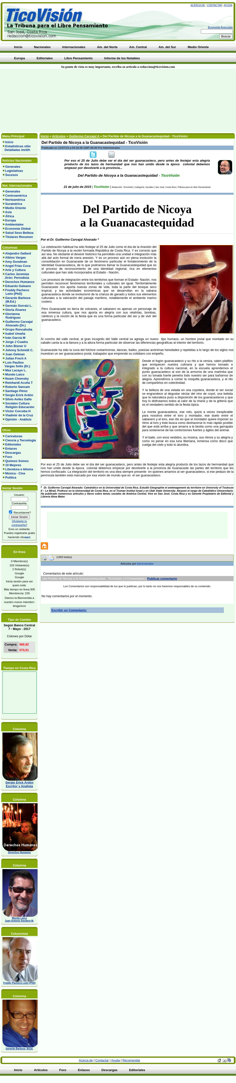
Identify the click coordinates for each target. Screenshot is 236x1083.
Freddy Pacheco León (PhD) (16, 292)
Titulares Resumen (19, 237)
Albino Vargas (15, 257)
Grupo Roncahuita (19, 329)
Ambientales (14, 224)
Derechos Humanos (19, 282)
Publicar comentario (162, 578)
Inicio (9, 142)
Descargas (13, 452)
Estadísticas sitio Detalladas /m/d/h (17, 148)
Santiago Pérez (16, 391)
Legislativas (14, 171)
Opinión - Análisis (18, 419)
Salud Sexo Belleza (19, 233)
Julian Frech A (16, 358)
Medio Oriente (15, 208)
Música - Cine (15, 473)
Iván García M (15, 338)
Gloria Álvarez (15, 310)
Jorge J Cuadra (16, 342)
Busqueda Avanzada (220, 27)
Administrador (145, 563)
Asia (8, 212)
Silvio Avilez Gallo (18, 399)
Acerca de (198, 5)
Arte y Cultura (15, 270)
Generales (12, 166)
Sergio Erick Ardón (19, 395)
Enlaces (11, 448)
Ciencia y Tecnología (20, 440)
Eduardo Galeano (18, 286)
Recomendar (131, 1060)
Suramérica (13, 204)
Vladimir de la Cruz (19, 415)
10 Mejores (13, 465)
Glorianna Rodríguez (12, 315)
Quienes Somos (17, 461)
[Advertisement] (58, 100)
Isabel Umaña (15, 333)
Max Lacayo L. (15, 370)
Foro (8, 457)
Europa (10, 220)
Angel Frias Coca (18, 266)
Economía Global (18, 228)
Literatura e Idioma (19, 469)
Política (10, 477)
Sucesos (11, 175)
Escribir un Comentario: (69, 610)
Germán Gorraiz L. (19, 305)
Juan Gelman (15, 354)
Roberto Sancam (17, 387)
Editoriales (13, 444)
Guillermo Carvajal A (84, 136)
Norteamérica (15, 199)
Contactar (214, 5)
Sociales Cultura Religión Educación (18, 405)
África (9, 216)
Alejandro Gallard (18, 253)
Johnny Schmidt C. (19, 350)
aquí (27, 537)
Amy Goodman (16, 261)
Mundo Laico (14, 374)
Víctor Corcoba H (18, 411)
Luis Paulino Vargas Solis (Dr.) (16, 364)
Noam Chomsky (17, 378)
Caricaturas (13, 436)
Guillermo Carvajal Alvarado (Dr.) (18, 323)
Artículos (58, 136)
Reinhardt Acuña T (19, 382)
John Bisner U (15, 346)
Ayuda (228, 5)
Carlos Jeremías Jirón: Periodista (16, 275)
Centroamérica (16, 195)
